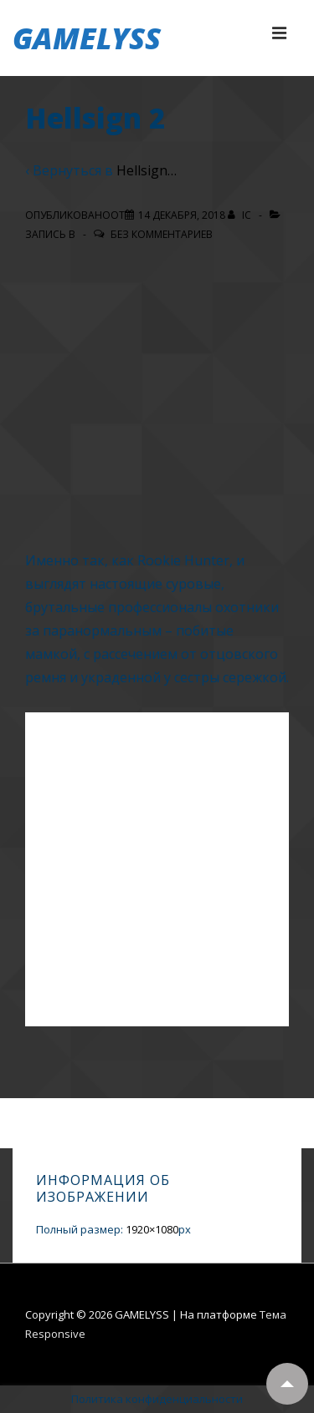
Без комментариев (162, 234)
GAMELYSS (87, 38)
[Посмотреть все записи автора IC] (241, 215)
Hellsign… (146, 170)
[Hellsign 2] (181, 215)
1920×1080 (152, 1229)
